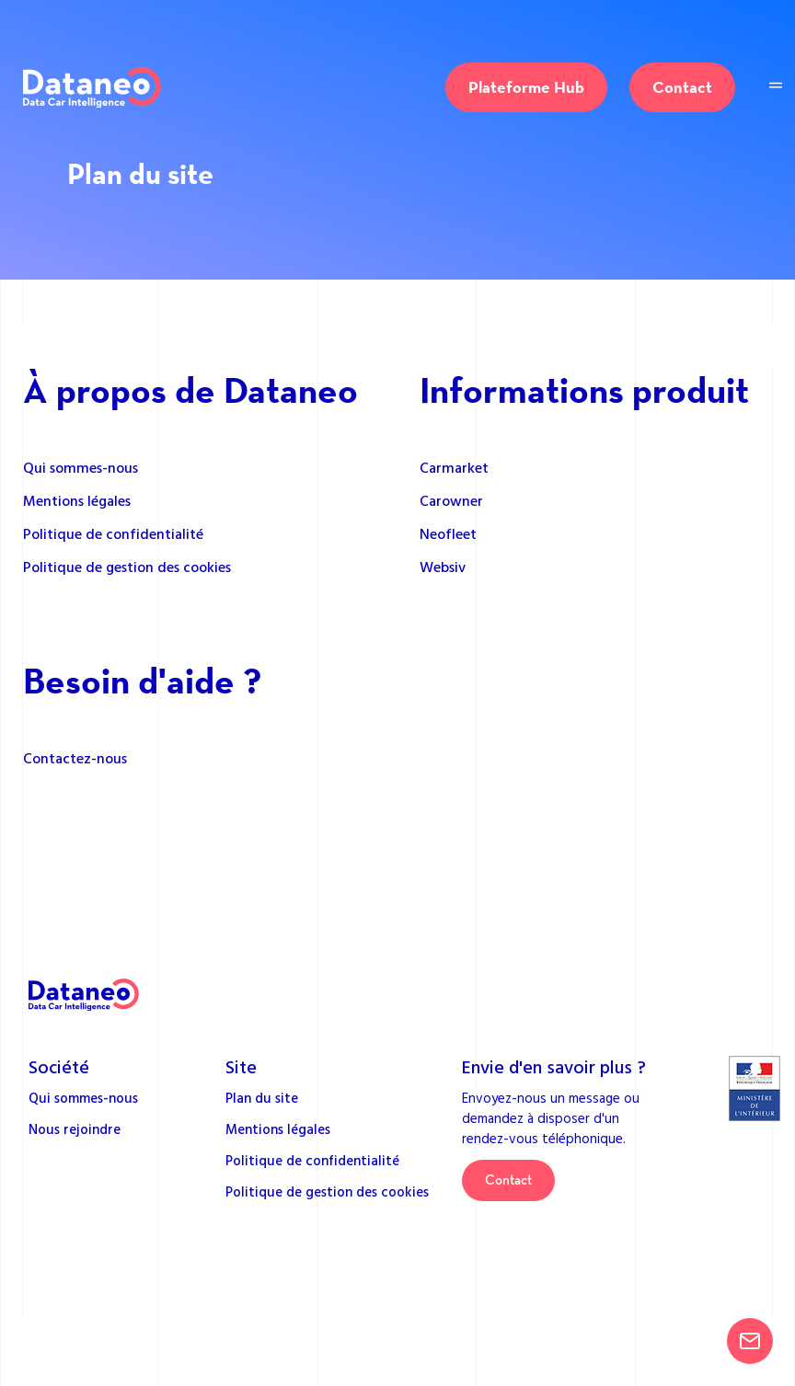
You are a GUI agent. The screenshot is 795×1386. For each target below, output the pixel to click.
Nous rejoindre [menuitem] (75, 1129)
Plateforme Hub (526, 86)
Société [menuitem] (59, 1066)
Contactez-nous (75, 758)
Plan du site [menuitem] (261, 1097)
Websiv (443, 567)
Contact (682, 86)
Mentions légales (77, 500)
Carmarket (454, 467)
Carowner (451, 500)
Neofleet (448, 533)
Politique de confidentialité (113, 533)
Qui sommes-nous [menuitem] (83, 1097)
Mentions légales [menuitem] (277, 1129)
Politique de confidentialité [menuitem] (312, 1160)
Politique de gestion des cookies (127, 567)
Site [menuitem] (241, 1066)
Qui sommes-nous (80, 467)
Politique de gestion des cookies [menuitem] (327, 1191)
